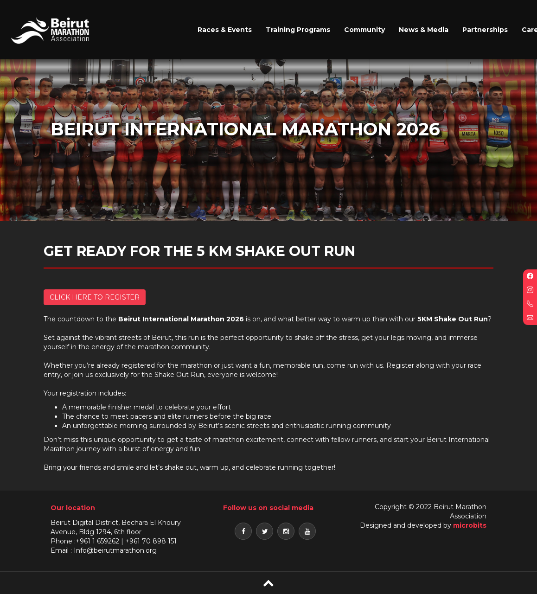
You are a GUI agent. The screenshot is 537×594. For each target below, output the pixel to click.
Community (364, 30)
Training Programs (298, 30)
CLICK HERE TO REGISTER (95, 297)
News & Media (423, 30)
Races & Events (225, 30)
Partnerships (485, 30)
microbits (469, 525)
